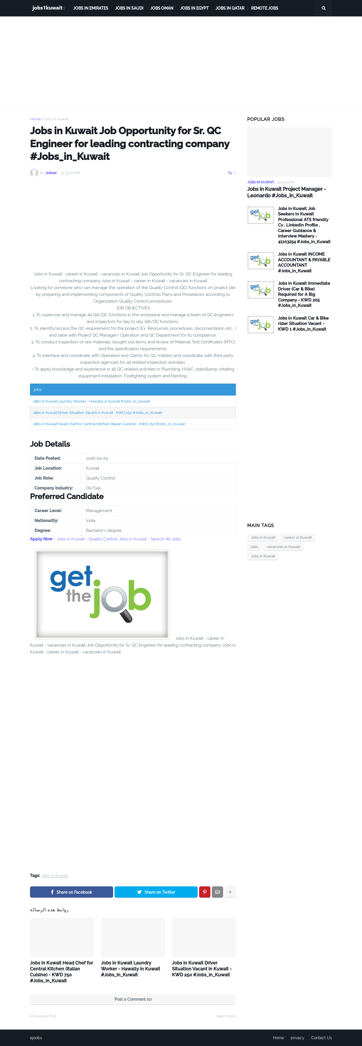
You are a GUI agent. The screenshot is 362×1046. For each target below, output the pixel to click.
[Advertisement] (181, 61)
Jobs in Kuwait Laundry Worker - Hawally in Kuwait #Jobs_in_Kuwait (91, 401)
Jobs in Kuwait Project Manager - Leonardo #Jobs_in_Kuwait (286, 192)
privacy (297, 1038)
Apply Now (41, 539)
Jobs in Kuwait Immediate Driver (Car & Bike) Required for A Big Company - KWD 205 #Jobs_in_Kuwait (304, 294)
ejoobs (36, 1038)
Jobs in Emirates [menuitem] (90, 8)
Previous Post (44, 1016)
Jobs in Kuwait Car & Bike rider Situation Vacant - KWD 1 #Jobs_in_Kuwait (303, 324)
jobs (254, 547)
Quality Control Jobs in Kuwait (118, 539)
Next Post (225, 1016)
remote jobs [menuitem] (264, 8)
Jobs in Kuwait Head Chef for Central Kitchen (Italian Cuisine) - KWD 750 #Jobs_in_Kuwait (109, 424)
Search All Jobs (166, 539)
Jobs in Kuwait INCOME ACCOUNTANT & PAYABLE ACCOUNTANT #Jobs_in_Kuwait (304, 262)
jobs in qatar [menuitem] (230, 8)
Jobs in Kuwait (56, 119)
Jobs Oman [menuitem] (161, 8)
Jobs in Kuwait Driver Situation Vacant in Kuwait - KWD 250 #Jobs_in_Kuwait (97, 412)
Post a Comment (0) (133, 999)
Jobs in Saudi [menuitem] (129, 8)
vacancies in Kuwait (283, 547)
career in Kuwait (298, 537)
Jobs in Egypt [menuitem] (194, 8)
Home (35, 119)
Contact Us (321, 1038)
